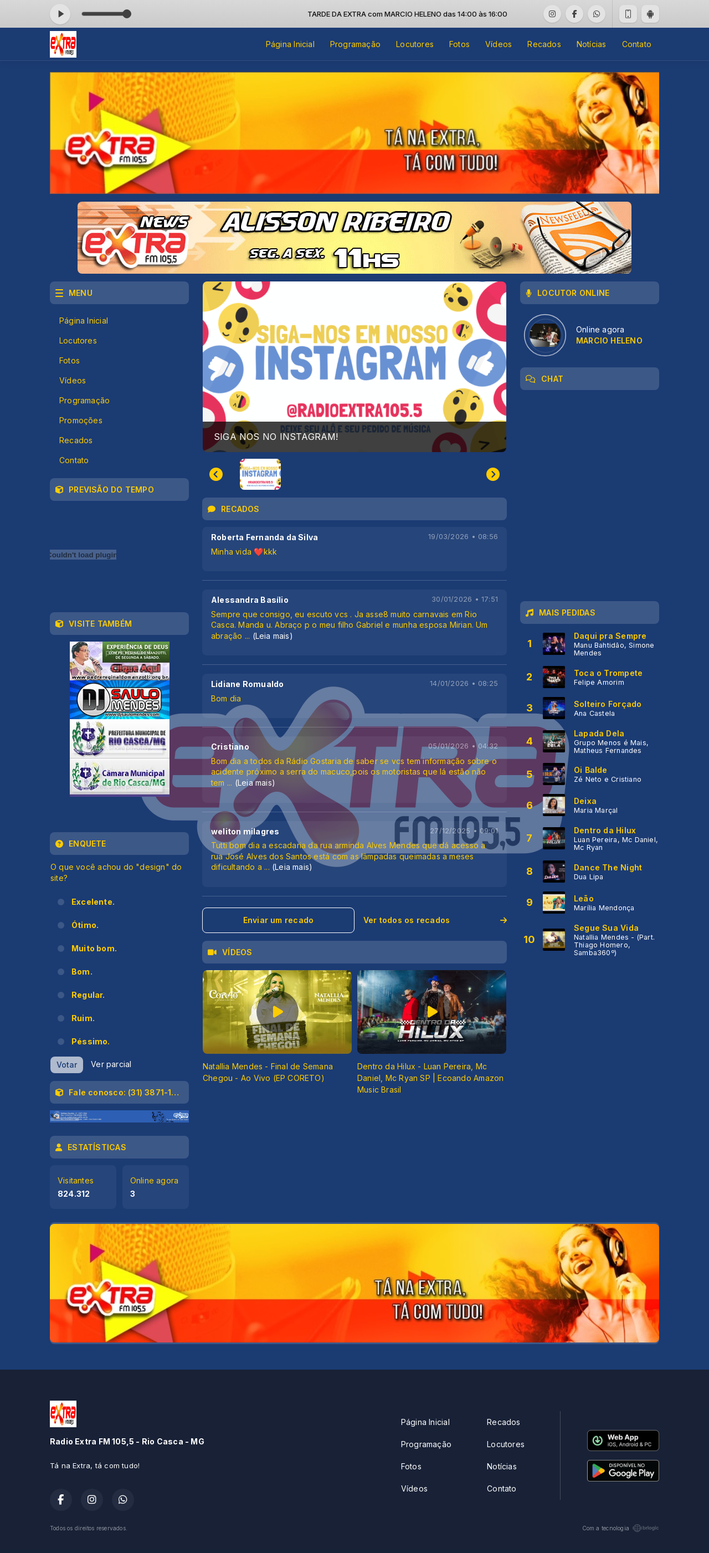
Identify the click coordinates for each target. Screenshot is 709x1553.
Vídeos (498, 44)
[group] (354, 366)
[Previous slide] (216, 474)
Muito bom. (94, 948)
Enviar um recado (278, 920)
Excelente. (93, 901)
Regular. (88, 995)
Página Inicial (290, 44)
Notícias (592, 44)
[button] (260, 474)
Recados (544, 44)
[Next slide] (493, 474)
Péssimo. (90, 1041)
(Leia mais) (273, 635)
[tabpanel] (277, 1032)
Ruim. (83, 1018)
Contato (636, 44)
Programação (355, 44)
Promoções (80, 420)
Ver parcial (111, 1064)
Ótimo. (85, 925)
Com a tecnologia (620, 1528)
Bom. (82, 971)
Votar (66, 1064)
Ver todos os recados (435, 920)
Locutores (415, 44)
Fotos (459, 44)
